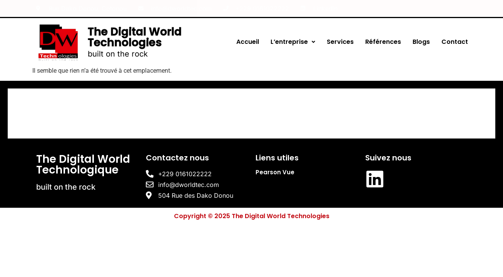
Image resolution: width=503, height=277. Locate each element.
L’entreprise (293, 41)
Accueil (247, 41)
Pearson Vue (275, 172)
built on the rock (118, 53)
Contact (454, 41)
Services (340, 41)
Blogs (421, 41)
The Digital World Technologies (135, 37)
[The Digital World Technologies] (251, 113)
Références (383, 41)
